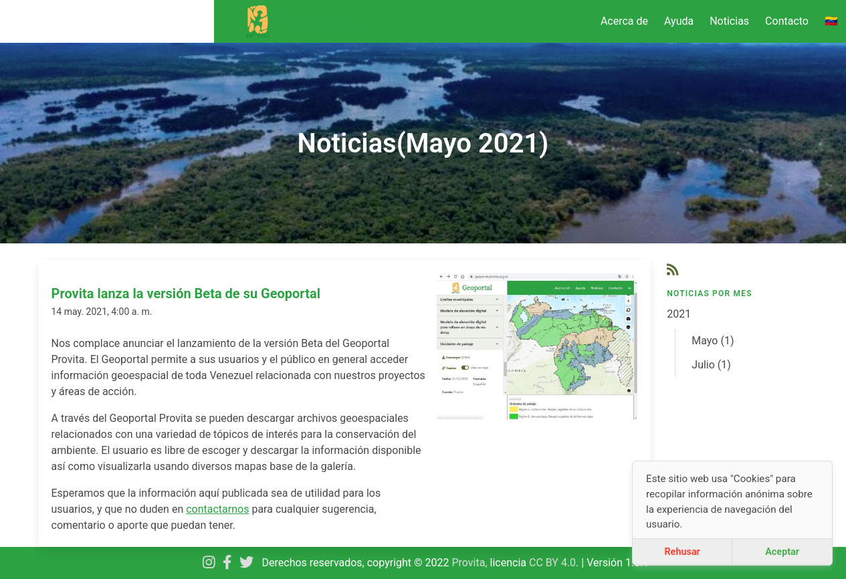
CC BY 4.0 (552, 562)
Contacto (787, 21)
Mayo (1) (713, 340)
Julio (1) (711, 364)
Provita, (471, 562)
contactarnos (217, 509)
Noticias (729, 21)
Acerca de (624, 21)
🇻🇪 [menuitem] (831, 21)
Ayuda (679, 21)
